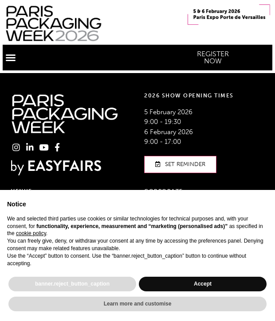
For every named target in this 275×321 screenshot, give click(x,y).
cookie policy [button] (31, 233)
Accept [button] (203, 284)
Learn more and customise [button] (138, 304)
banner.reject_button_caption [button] (72, 284)
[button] (11, 58)
